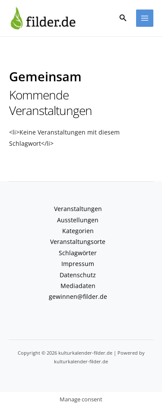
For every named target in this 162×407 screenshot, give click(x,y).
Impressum (77, 264)
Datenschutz (78, 275)
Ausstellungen (77, 220)
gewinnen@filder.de (78, 296)
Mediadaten (77, 286)
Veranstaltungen (78, 209)
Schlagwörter (78, 253)
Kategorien (78, 231)
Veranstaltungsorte (77, 241)
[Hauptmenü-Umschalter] (145, 18)
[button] (123, 18)
